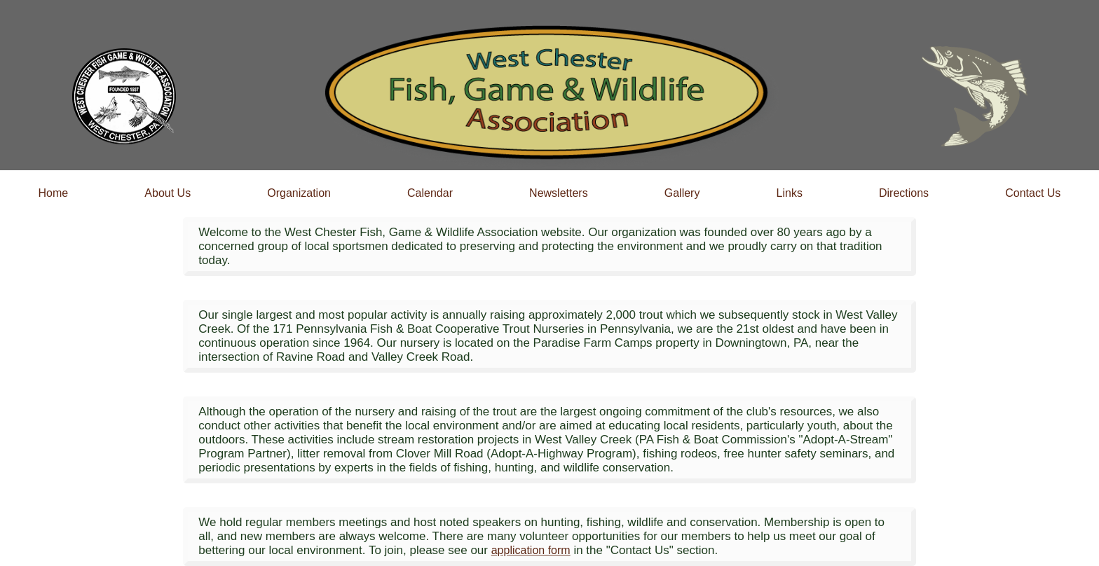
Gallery (682, 193)
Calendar (430, 193)
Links (790, 193)
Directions (904, 193)
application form (531, 550)
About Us (167, 193)
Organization (299, 193)
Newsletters (558, 193)
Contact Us (1032, 193)
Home (54, 193)
